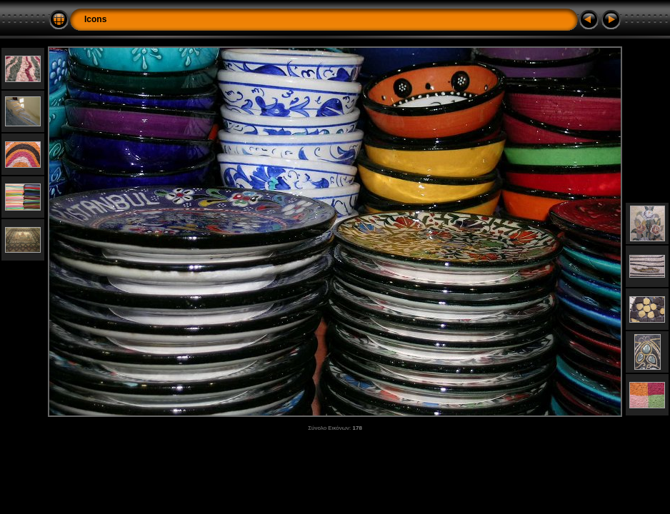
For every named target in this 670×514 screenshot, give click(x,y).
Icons (95, 19)
